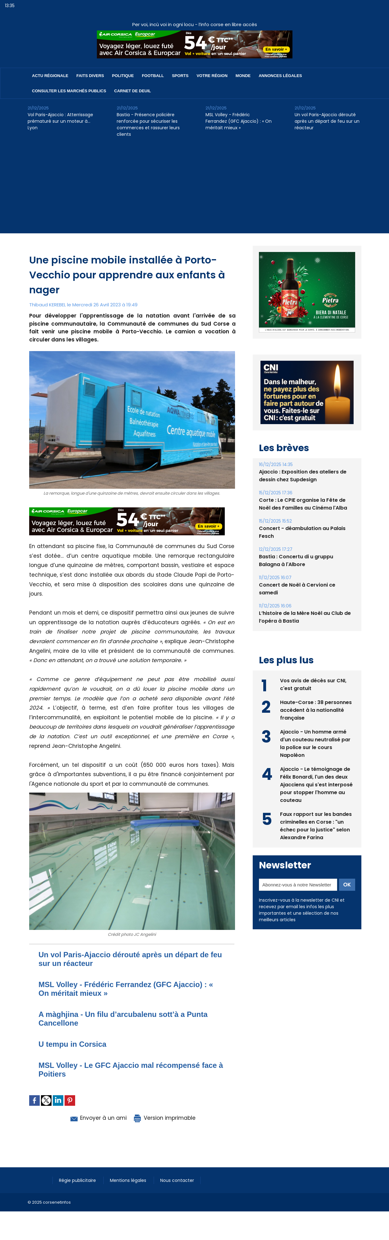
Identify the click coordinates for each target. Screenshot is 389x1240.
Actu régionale (50, 75)
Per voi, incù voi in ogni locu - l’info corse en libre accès (194, 24)
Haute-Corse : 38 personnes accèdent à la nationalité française (316, 710)
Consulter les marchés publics (69, 91)
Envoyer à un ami (98, 1118)
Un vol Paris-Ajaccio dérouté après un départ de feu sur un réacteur (327, 121)
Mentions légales (128, 1180)
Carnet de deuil (132, 91)
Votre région (212, 75)
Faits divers (90, 75)
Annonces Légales (280, 75)
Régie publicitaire (78, 1180)
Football (153, 75)
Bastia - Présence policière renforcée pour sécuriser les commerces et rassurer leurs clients (148, 124)
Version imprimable (164, 1118)
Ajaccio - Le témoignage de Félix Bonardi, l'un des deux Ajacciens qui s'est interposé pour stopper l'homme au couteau (316, 785)
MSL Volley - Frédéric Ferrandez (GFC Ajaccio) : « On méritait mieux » (239, 121)
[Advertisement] (194, 189)
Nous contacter (177, 1180)
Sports (180, 75)
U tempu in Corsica (72, 1044)
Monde (243, 75)
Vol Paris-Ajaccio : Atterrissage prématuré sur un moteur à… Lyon (60, 121)
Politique (123, 75)
